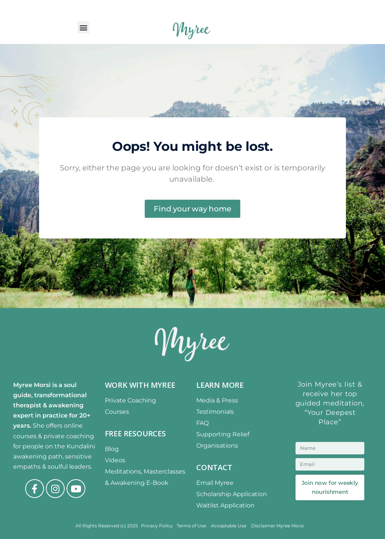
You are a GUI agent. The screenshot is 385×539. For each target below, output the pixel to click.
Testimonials (215, 411)
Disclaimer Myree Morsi (277, 525)
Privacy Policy (157, 525)
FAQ (202, 423)
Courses (117, 411)
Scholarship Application (231, 494)
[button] (83, 27)
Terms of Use (192, 525)
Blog (112, 448)
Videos (115, 460)
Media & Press (217, 400)
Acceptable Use (229, 525)
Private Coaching (130, 400)
